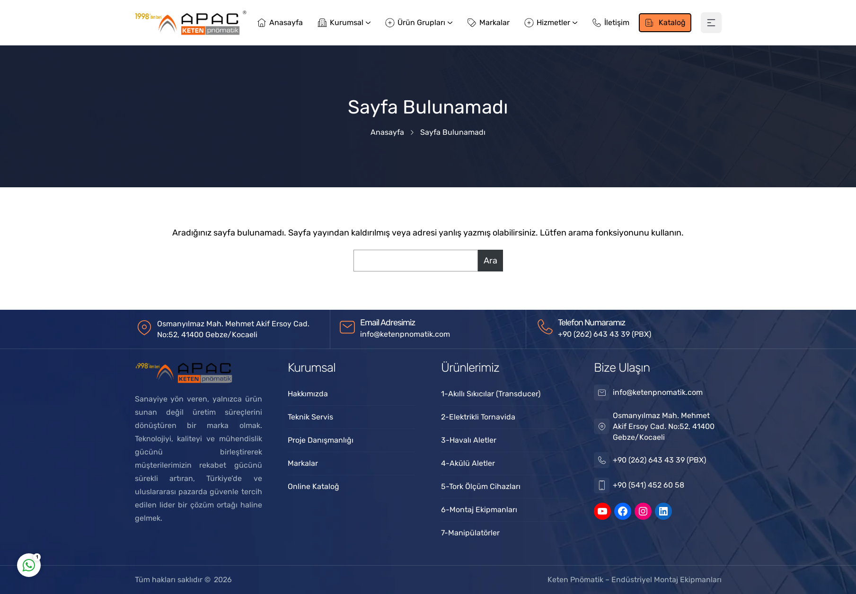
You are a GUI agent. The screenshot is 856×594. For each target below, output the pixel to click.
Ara (490, 260)
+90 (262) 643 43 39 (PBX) (604, 334)
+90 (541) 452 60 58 (648, 484)
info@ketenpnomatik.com (405, 334)
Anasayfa (387, 132)
